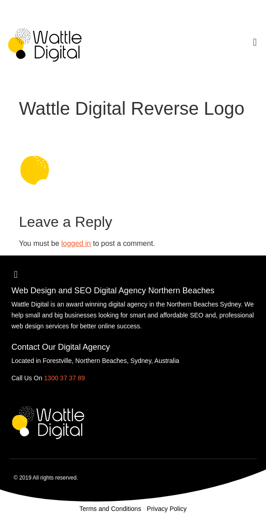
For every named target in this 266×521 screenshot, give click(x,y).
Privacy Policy (167, 508)
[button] (254, 42)
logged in (76, 243)
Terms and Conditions (110, 508)
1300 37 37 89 (64, 378)
